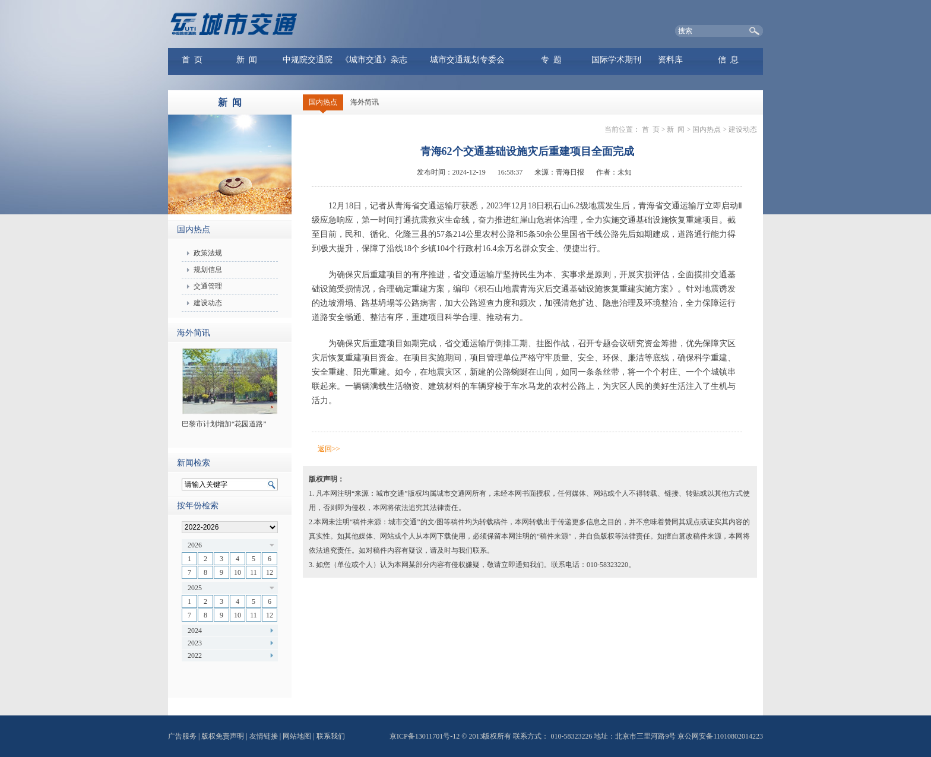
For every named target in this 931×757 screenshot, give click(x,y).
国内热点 (323, 102)
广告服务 (182, 736)
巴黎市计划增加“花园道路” (224, 424)
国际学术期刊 (616, 59)
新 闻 (246, 59)
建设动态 (208, 303)
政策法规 (208, 253)
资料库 (670, 59)
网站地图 (297, 736)
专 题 (551, 59)
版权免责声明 (222, 736)
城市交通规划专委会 (467, 59)
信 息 (728, 59)
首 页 (192, 59)
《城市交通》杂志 (374, 59)
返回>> (329, 449)
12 (269, 572)
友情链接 (263, 736)
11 (253, 572)
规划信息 (208, 269)
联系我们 (330, 736)
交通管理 (208, 286)
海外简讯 (364, 102)
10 (237, 572)
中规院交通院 (307, 59)
